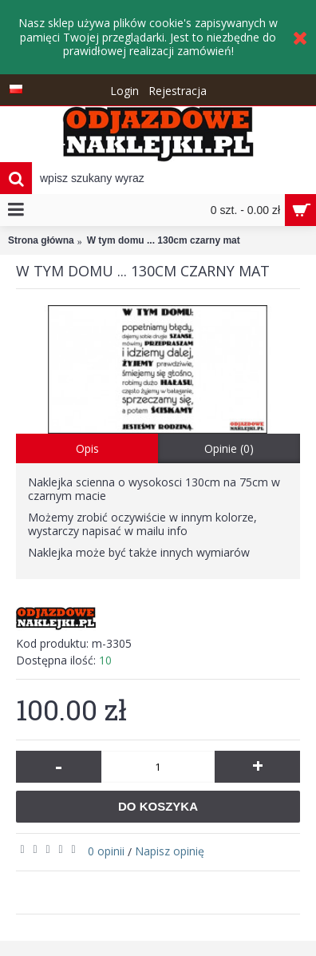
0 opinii (106, 851)
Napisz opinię (169, 851)
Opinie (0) (229, 448)
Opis (87, 448)
